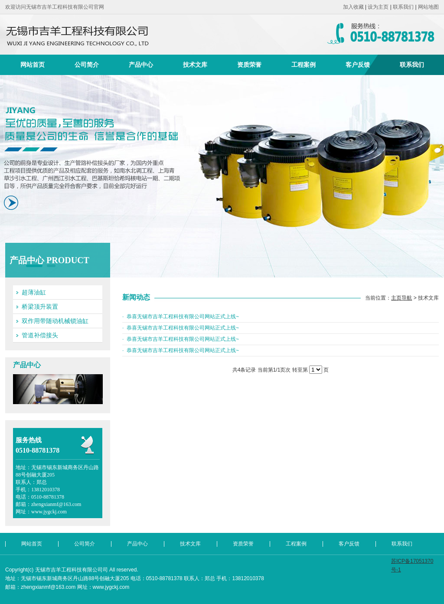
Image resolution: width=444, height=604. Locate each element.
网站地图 (428, 7)
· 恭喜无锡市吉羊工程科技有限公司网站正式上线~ (180, 316)
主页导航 (401, 298)
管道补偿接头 (40, 335)
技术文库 (195, 64)
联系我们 (403, 7)
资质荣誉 (249, 64)
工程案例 (303, 64)
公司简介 (87, 64)
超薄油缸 (34, 292)
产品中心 (141, 64)
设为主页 (378, 7)
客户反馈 (358, 64)
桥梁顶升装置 (40, 306)
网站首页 (32, 64)
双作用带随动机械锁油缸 (55, 320)
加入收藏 (353, 7)
